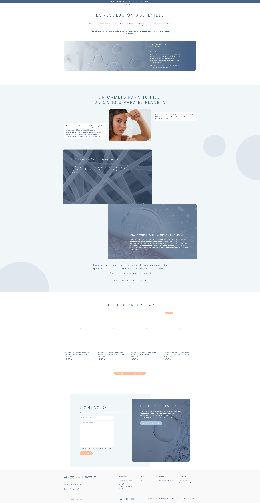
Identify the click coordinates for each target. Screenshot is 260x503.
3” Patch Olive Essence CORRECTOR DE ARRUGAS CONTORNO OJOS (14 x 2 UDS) (111, 353)
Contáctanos (183, 481)
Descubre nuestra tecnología (130, 280)
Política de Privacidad (103, 449)
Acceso (141, 481)
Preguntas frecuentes (125, 486)
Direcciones (142, 485)
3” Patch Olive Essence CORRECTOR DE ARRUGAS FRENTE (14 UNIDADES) (78, 353)
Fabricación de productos (167, 483)
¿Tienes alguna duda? (185, 483)
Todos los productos (125, 481)
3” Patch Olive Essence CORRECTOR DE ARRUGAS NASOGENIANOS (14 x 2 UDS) (177, 353)
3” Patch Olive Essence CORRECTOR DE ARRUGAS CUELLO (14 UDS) (144, 353)
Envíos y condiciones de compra (126, 483)
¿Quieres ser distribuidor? (166, 481)
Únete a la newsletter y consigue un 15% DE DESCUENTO (130, 1)
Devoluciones (123, 488)
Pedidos (141, 483)
